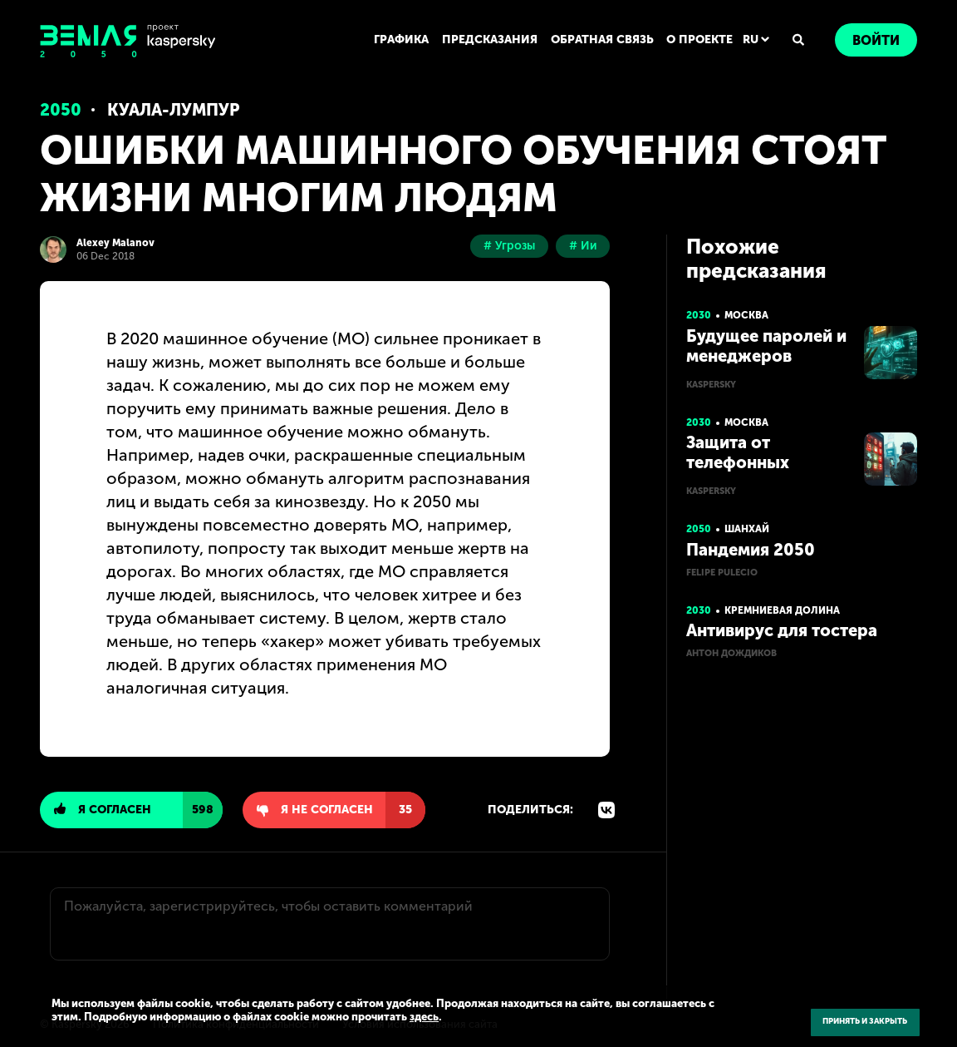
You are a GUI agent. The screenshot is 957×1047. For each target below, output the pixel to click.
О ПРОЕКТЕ (699, 39)
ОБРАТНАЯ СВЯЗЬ (602, 39)
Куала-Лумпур (173, 110)
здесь (424, 1016)
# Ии (582, 246)
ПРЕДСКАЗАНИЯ (489, 39)
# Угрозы (509, 246)
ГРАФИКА (401, 39)
